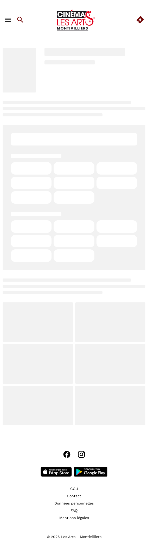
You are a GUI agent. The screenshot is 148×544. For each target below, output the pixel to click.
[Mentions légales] (74, 517)
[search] (20, 20)
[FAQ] (74, 510)
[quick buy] (140, 19)
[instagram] (81, 454)
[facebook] (67, 454)
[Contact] (74, 496)
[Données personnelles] (74, 503)
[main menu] (8, 20)
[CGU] (74, 488)
